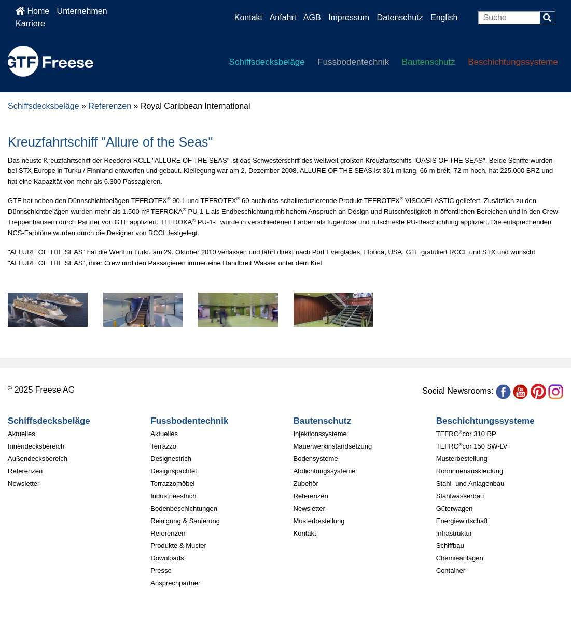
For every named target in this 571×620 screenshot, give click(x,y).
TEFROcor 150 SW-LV (472, 446)
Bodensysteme (316, 459)
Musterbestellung (319, 521)
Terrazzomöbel (172, 483)
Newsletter (23, 483)
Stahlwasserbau (460, 496)
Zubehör (306, 483)
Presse (160, 570)
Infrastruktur (454, 533)
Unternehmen (82, 11)
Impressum (348, 17)
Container (450, 570)
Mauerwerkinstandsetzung (333, 446)
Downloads (167, 558)
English (443, 17)
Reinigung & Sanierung (185, 521)
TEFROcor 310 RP (466, 434)
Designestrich (170, 459)
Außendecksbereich (37, 459)
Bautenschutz (428, 62)
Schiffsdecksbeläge (267, 62)
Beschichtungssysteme (513, 62)
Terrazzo (163, 446)
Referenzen (109, 106)
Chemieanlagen (459, 558)
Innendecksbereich (36, 446)
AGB (312, 17)
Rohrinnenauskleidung (469, 471)
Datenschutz (401, 17)
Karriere (30, 23)
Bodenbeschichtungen (183, 508)
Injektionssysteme (320, 434)
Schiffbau (450, 546)
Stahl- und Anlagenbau (470, 483)
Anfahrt (283, 17)
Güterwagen (454, 508)
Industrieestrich (173, 496)
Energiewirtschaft (462, 521)
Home (32, 11)
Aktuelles (21, 434)
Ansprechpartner (175, 583)
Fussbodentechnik (353, 62)
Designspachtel (173, 471)
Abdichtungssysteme (325, 471)
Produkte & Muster (178, 546)
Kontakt (248, 17)
